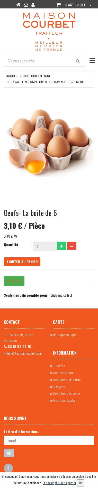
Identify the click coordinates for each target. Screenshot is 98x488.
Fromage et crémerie (68, 82)
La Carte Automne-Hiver (29, 82)
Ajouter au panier (22, 261)
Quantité (11, 244)
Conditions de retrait (67, 380)
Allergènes (59, 387)
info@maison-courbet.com (23, 353)
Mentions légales (64, 400)
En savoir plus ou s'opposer (59, 483)
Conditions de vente (66, 394)
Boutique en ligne (37, 76)
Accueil (12, 76)
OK (9, 453)
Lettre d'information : (21, 431)
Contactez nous (63, 373)
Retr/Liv (14, 281)
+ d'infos (59, 366)
